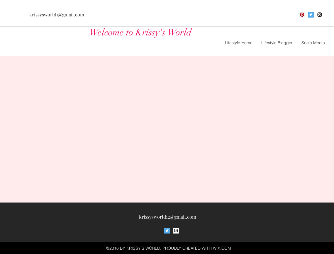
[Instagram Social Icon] (176, 231)
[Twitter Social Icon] (311, 15)
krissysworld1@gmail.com (56, 14)
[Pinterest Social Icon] (302, 15)
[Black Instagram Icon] (320, 15)
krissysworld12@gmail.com (167, 217)
